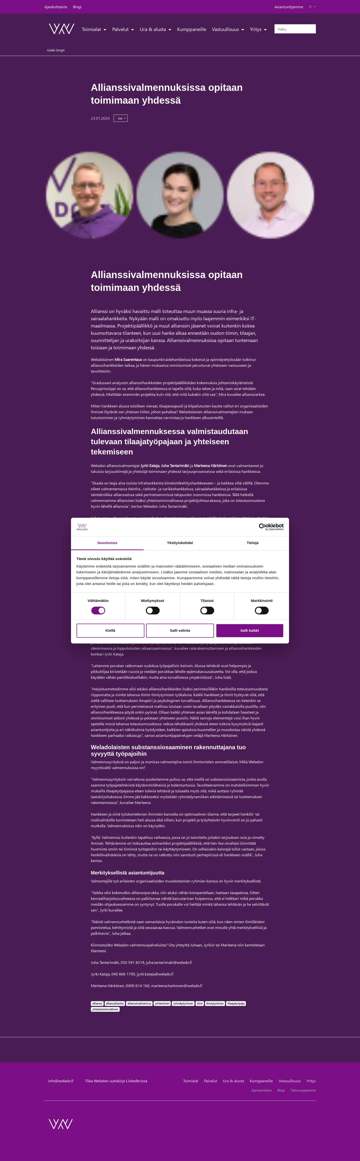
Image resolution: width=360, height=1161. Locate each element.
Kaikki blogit (55, 50)
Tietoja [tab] (253, 543)
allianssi (97, 1003)
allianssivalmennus (139, 1003)
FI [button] (311, 6)
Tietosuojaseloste (303, 1090)
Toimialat (92, 28)
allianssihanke (115, 1003)
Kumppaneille (191, 28)
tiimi (200, 1003)
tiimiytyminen (215, 1003)
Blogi (77, 6)
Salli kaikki (249, 631)
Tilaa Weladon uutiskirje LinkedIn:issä (116, 1080)
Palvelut (121, 28)
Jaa (120, 118)
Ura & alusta (153, 28)
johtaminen (162, 1003)
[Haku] (295, 28)
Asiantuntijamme (288, 6)
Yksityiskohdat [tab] (180, 543)
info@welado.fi (60, 1080)
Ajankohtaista (55, 6)
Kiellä (110, 631)
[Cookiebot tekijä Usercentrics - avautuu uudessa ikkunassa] (262, 526)
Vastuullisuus (226, 28)
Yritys (256, 28)
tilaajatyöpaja (235, 1003)
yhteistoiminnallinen (105, 1009)
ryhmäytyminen (183, 1003)
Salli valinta (180, 631)
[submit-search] (313, 28)
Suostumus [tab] (107, 543)
